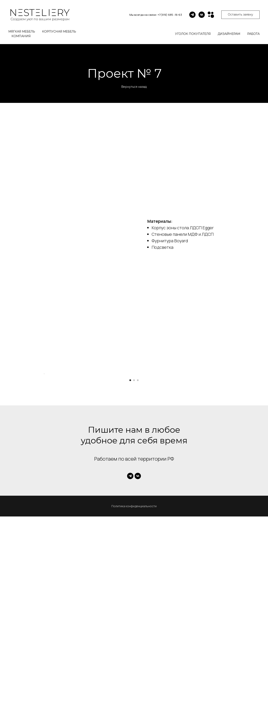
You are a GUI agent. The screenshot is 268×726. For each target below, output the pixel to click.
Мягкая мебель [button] (21, 31)
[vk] (201, 15)
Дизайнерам (229, 34)
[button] (240, 14)
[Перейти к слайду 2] (134, 590)
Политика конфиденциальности (134, 716)
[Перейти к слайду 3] (138, 590)
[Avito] (211, 15)
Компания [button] (21, 36)
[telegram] (192, 15)
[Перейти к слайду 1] (130, 590)
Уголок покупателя (193, 34)
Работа (253, 34)
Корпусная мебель (59, 31)
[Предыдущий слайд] (44, 478)
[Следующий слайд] (224, 478)
